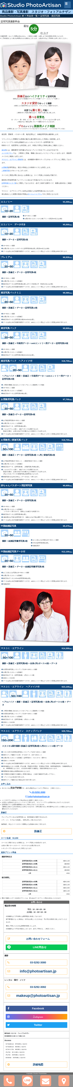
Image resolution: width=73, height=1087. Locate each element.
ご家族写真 (6, 170)
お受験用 (5, 167)
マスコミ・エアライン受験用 (12, 159)
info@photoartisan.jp (37, 796)
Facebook (38, 1008)
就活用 (4, 150)
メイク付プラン (7, 153)
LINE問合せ (40, 947)
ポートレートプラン (35, 194)
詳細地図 (38, 1064)
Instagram (38, 1016)
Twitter (38, 1025)
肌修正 (38, 831)
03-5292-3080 (37, 792)
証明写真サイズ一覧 (9, 183)
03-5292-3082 (38, 987)
